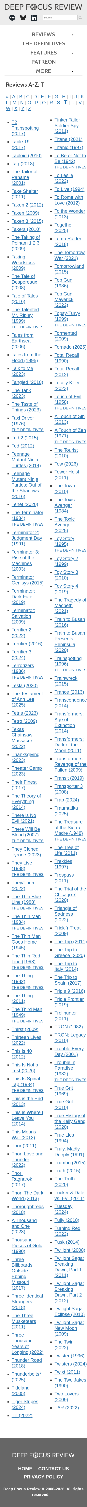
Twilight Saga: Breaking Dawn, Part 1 (69, 1267)
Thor (24, 1145)
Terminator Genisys (28, 579)
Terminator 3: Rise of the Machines (25, 560)
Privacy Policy (43, 1476)
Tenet (25, 504)
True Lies (64, 1137)
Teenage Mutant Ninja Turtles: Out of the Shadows (26, 485)
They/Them (24, 885)
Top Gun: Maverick (64, 299)
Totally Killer (67, 385)
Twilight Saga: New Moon (69, 1328)
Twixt (67, 1372)
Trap (66, 799)
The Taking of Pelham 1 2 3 (26, 242)
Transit (69, 778)
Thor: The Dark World (27, 1195)
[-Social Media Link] (12, 18)
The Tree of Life (66, 850)
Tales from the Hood (26, 357)
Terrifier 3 (21, 654)
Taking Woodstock (23, 262)
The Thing (22, 998)
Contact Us (53, 1468)
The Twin (64, 1344)
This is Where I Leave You (27, 1118)
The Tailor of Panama (25, 177)
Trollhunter (65, 1015)
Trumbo (70, 1162)
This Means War (24, 1134)
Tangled (27, 382)
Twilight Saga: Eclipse (69, 1311)
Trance (69, 692)
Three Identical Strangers (27, 1301)
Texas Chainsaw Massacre (22, 738)
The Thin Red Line (26, 958)
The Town (64, 488)
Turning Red (67, 1231)
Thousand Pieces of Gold (27, 1245)
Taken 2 (27, 204)
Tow (66, 464)
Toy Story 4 (66, 588)
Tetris (25, 713)
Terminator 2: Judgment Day (27, 538)
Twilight (69, 1250)
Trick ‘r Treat (67, 930)
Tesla (25, 685)
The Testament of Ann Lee (27, 699)
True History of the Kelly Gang (69, 1121)
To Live (69, 189)
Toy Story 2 (66, 561)
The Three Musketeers (24, 1321)
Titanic (68, 147)
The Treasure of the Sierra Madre (68, 827)
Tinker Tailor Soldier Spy (67, 125)
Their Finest (24, 784)
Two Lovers (66, 1396)
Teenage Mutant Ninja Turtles (26, 459)
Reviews (43, 34)
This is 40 (22, 1053)
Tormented (65, 335)
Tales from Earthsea (23, 340)
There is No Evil (24, 818)
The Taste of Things (26, 406)
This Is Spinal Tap (26, 1081)
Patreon (43, 61)
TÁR (66, 1407)
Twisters (70, 1363)
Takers (26, 229)
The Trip (70, 941)
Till (22, 1415)
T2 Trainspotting (25, 128)
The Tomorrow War (69, 255)
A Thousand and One (24, 1226)
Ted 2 (25, 437)
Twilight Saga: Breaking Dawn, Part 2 (69, 1292)
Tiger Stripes (25, 1404)
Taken (25, 213)
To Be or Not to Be (70, 158)
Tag (23, 163)
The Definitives (43, 43)
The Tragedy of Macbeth (70, 605)
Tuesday (63, 1209)
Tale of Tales (25, 298)
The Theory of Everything (26, 801)
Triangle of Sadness (65, 914)
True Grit (63, 1090)
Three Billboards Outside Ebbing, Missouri (22, 1274)
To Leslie (63, 178)
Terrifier (27, 643)
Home (25, 1468)
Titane (68, 139)
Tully (66, 1220)
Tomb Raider (67, 241)
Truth (67, 1170)
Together (63, 227)
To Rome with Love (68, 200)
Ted (23, 445)
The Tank (21, 393)
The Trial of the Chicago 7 (70, 894)
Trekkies (63, 864)
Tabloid (27, 155)
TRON (68, 1026)
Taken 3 (27, 221)
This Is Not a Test (25, 1067)
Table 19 (21, 144)
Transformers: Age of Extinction (69, 722)
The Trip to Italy (66, 966)
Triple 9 (69, 991)
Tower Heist (66, 474)
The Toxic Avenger (64, 505)
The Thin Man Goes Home (26, 941)
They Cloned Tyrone (26, 851)
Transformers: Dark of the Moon (69, 744)
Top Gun (63, 282)
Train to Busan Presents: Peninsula (69, 641)
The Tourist (66, 452)
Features (43, 52)
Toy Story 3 (66, 574)
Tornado (70, 347)
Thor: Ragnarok (22, 1178)
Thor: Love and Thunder (27, 1159)
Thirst (25, 1029)
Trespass (64, 877)
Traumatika (66, 810)
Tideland (21, 1390)
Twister (69, 1355)
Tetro (24, 721)
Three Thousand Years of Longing (27, 1343)
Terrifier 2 (21, 632)
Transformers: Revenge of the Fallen (70, 764)
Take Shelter (25, 194)
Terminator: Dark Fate (23, 596)
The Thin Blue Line (26, 899)
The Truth (64, 1181)
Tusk (67, 1242)
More (43, 71)
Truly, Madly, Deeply (69, 1151)
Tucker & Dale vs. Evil (69, 1195)
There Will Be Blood (26, 832)
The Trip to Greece (69, 952)
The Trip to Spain (67, 980)
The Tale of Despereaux (24, 281)
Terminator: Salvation (23, 616)
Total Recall (66, 357)
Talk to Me (22, 371)
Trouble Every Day (69, 1051)
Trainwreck (65, 681)
